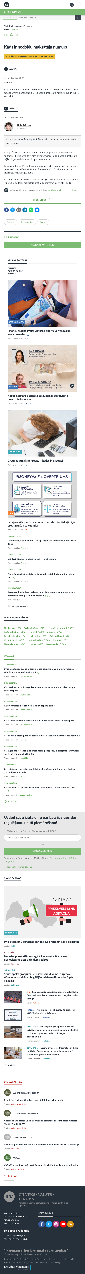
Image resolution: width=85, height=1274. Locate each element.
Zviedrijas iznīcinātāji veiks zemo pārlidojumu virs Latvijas (34, 1100)
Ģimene (60, 640)
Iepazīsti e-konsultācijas (19, 867)
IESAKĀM (9, 656)
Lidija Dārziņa (24, 125)
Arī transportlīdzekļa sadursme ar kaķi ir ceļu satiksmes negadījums (39, 721)
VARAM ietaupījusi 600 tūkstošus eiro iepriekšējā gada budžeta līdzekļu (41, 1165)
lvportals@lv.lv (19, 1236)
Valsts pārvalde (17, 1169)
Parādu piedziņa (15, 636)
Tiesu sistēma (14, 644)
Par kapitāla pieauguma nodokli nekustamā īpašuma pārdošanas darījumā (42, 736)
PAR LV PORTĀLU (11, 1213)
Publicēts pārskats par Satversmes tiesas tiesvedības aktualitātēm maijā (41, 1145)
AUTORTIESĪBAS (11, 1224)
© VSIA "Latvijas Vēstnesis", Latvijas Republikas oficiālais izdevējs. (32, 1263)
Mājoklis (54, 632)
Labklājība (38, 636)
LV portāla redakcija (16, 1230)
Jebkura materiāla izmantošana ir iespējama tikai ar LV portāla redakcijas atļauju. (39, 1259)
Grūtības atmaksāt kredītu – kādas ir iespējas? (35, 460)
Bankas (43, 222)
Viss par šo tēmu (20, 606)
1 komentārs (13, 237)
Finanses (14, 30)
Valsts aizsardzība (18, 1104)
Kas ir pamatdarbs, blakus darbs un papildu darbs (29, 706)
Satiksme (15, 985)
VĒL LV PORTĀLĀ (12, 878)
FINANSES (12, 268)
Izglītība (35, 644)
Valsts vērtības (26, 695)
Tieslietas (12, 628)
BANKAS (12, 274)
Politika (14, 946)
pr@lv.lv (24, 1239)
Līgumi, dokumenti (61, 628)
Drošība (23, 777)
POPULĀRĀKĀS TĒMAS (16, 618)
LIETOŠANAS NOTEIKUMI (15, 1217)
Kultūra (36, 1003)
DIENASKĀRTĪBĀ (13, 1082)
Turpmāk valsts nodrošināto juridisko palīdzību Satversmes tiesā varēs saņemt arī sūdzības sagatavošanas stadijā (52, 1051)
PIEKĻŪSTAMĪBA (11, 1220)
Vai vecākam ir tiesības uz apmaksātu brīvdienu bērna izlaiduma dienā (40, 787)
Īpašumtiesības (15, 632)
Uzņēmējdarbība (38, 640)
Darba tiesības (34, 628)
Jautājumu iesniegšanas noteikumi (62, 190)
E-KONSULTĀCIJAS (13, 12)
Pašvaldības (59, 636)
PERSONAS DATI (15, 271)
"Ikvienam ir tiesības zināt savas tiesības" (36, 1250)
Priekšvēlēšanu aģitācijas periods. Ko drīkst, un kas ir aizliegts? (41, 941)
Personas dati (27, 222)
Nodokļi (36, 632)
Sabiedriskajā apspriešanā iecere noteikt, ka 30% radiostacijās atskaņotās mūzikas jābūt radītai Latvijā (53, 995)
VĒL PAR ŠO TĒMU (17, 260)
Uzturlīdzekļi (14, 640)
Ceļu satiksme (26, 676)
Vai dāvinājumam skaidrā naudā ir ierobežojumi (32, 559)
